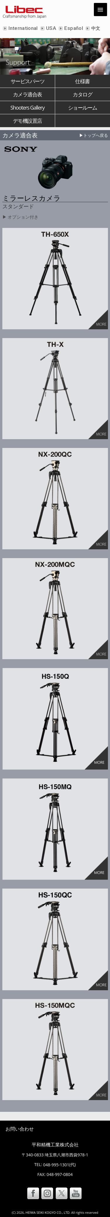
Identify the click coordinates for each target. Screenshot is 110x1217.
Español (73, 28)
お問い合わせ (20, 1129)
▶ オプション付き (20, 217)
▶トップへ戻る (93, 135)
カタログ (82, 94)
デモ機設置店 (27, 120)
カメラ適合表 (27, 94)
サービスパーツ (28, 81)
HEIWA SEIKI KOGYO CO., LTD (48, 1212)
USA (50, 28)
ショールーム (82, 107)
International (22, 28)
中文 (95, 28)
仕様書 (82, 81)
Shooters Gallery (27, 107)
